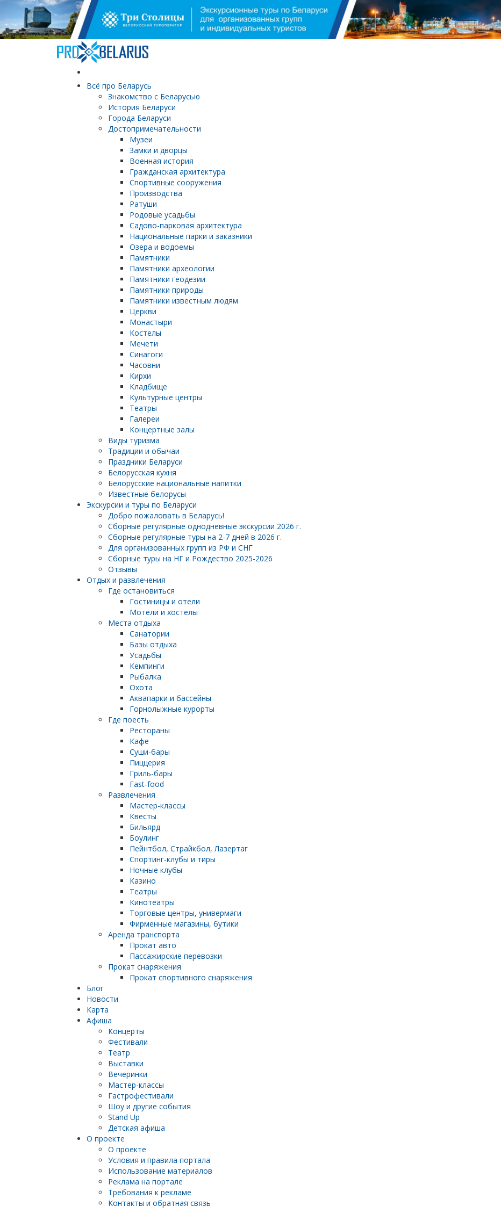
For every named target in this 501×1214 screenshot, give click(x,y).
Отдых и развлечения (126, 580)
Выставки (126, 1063)
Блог (95, 988)
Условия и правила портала (159, 1160)
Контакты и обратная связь (159, 1203)
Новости (102, 999)
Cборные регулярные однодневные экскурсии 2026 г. (204, 526)
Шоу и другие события (149, 1106)
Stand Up (124, 1117)
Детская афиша (136, 1128)
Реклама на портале (145, 1181)
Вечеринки (127, 1074)
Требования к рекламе (149, 1192)
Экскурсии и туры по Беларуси (142, 505)
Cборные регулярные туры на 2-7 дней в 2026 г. (195, 537)
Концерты (126, 1031)
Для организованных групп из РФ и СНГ (180, 548)
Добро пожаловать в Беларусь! (166, 515)
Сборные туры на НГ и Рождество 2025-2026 (190, 558)
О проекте (106, 1138)
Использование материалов (160, 1171)
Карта (98, 1010)
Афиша (99, 1020)
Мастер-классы (136, 1085)
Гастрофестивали (141, 1095)
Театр (119, 1052)
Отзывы (122, 569)
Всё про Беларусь (119, 86)
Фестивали (128, 1042)
